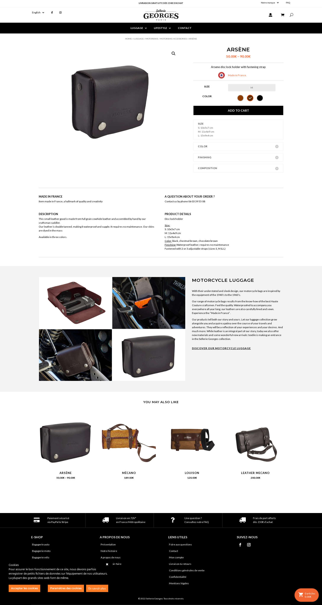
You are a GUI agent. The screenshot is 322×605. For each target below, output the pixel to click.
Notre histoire (109, 551)
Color (207, 96)
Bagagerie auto (40, 544)
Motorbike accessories (173, 38)
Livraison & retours (180, 563)
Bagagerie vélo (40, 557)
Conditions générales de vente (186, 570)
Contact (173, 551)
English (36, 12)
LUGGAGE (136, 28)
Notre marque (268, 2)
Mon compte (176, 557)
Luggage (139, 38)
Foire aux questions (180, 544)
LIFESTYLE (160, 28)
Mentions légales (179, 583)
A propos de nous (111, 557)
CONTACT (185, 28)
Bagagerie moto (41, 551)
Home (128, 38)
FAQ (288, 2)
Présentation (108, 544)
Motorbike (151, 38)
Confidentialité (177, 576)
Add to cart (238, 110)
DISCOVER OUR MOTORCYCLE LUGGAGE (221, 348)
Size (207, 86)
